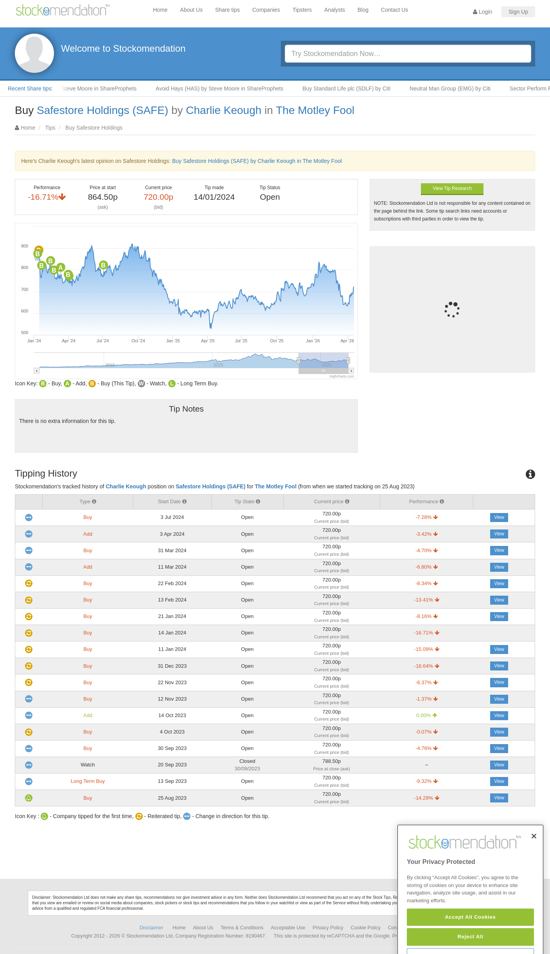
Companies (266, 10)
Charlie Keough (223, 110)
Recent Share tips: (30, 88)
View (499, 517)
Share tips (227, 10)
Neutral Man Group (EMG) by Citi (453, 88)
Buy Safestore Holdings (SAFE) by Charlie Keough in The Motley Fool (257, 161)
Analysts (334, 10)
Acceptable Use (288, 928)
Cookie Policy (366, 928)
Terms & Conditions (242, 928)
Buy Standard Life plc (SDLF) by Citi (350, 88)
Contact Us (394, 10)
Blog (363, 10)
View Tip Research (452, 188)
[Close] (534, 857)
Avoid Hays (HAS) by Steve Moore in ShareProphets (224, 88)
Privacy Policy (328, 928)
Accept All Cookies (470, 938)
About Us (191, 10)
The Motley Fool (315, 110)
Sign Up (518, 12)
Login (482, 12)
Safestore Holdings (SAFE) (102, 110)
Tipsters (302, 10)
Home (160, 10)
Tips (50, 128)
